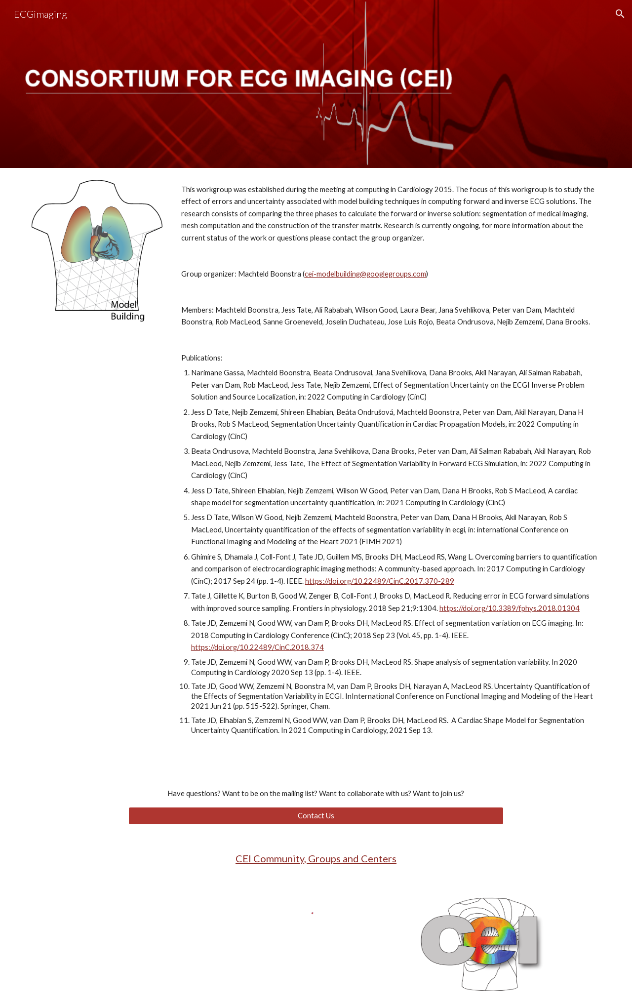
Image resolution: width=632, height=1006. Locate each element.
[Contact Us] (316, 815)
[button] (620, 14)
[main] (389, 468)
